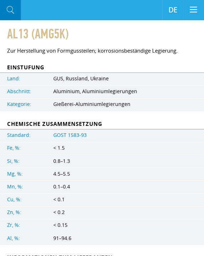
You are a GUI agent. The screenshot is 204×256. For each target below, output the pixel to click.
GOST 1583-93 (70, 135)
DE (172, 10)
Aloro (50, 10)
